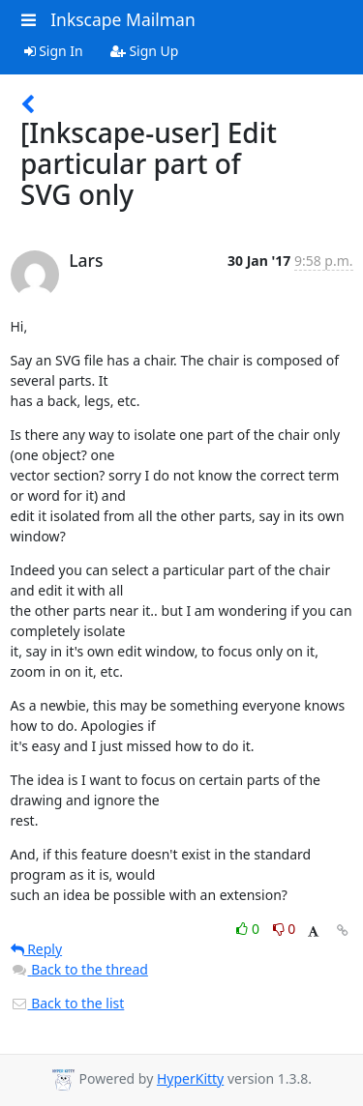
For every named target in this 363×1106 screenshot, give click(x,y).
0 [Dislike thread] (284, 928)
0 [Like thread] (249, 928)
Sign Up (144, 51)
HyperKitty (190, 1078)
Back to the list (68, 1003)
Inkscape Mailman (123, 19)
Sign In (53, 51)
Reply (37, 949)
